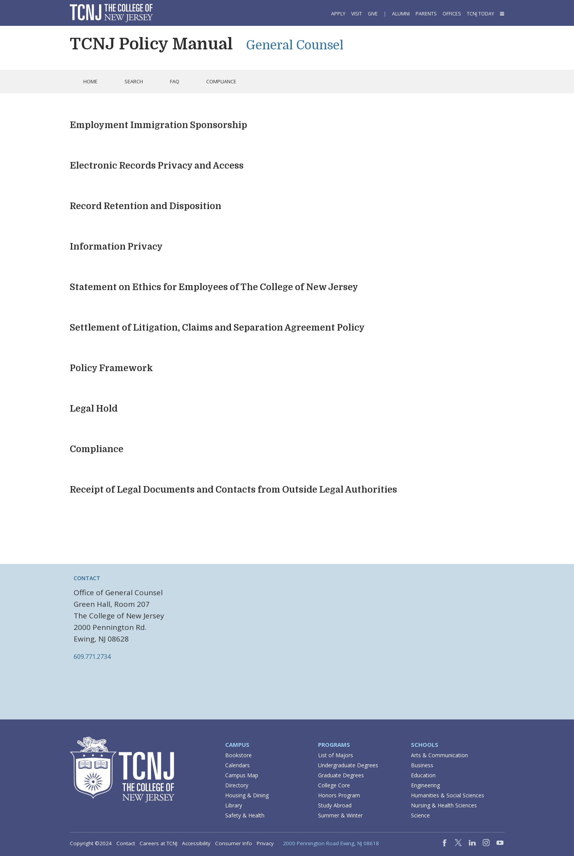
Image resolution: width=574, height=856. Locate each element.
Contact (125, 843)
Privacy (265, 843)
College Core (334, 785)
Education (423, 775)
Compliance (96, 449)
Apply (338, 13)
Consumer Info (233, 843)
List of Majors (335, 755)
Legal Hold (94, 409)
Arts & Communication (439, 755)
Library (233, 805)
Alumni (401, 13)
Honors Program (339, 795)
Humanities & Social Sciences (447, 795)
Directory (236, 785)
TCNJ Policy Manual (151, 44)
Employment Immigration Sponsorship (158, 125)
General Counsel (294, 45)
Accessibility (196, 843)
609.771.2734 (92, 656)
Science (420, 815)
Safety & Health (244, 815)
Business (422, 765)
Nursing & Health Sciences (444, 805)
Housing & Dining (247, 795)
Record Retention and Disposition (145, 206)
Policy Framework (111, 368)
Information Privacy (116, 246)
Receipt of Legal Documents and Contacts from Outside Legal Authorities (233, 490)
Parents (426, 13)
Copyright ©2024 (91, 843)
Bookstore (238, 755)
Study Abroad (335, 805)
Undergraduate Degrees (348, 765)
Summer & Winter (340, 815)
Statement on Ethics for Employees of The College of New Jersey (214, 287)
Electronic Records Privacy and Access (157, 165)
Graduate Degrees (341, 775)
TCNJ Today (480, 13)
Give (373, 13)
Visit (356, 13)
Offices (452, 13)
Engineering (425, 785)
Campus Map (241, 775)
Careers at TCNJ (158, 843)
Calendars (237, 765)
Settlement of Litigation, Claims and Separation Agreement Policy (217, 327)
